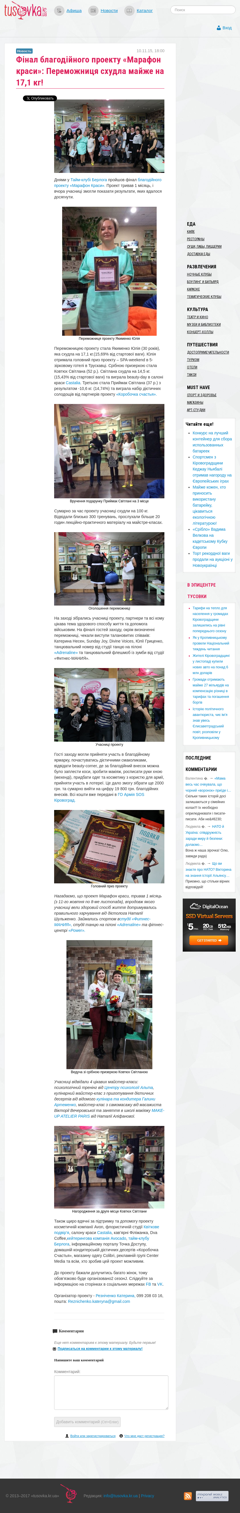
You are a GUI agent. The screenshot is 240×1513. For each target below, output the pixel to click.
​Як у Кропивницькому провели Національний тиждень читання (211, 643)
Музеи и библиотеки (204, 325)
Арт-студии (196, 410)
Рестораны (195, 239)
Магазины (195, 403)
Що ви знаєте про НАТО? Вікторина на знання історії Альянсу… (208, 870)
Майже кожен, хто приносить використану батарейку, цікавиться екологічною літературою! (209, 505)
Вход (227, 28)
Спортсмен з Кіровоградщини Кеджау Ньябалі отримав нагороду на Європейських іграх (212, 469)
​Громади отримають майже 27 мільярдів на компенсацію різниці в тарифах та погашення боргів (211, 691)
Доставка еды (198, 254)
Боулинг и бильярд (203, 282)
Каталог (145, 10)
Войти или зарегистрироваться (92, 1436)
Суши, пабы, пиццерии (204, 247)
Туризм (193, 360)
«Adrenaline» (66, 652)
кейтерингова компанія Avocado (96, 1238)
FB (148, 1284)
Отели (192, 367)
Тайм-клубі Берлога (88, 179)
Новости (109, 10)
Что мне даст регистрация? (144, 1436)
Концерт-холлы (200, 332)
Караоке (193, 289)
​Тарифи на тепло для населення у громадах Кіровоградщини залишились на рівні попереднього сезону (210, 619)
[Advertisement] (211, 129)
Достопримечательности (208, 352)
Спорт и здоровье (202, 395)
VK (160, 1284)
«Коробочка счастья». (136, 394)
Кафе (191, 232)
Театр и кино (197, 317)
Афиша (74, 10)
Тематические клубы (204, 297)
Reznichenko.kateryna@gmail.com (99, 1301)
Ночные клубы (199, 274)
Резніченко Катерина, (116, 1295)
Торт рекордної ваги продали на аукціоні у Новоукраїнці (213, 559)
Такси (191, 375)
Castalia (73, 382)
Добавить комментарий (87, 1422)
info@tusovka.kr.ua (121, 1496)
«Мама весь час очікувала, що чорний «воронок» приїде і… (208, 784)
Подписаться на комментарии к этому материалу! (100, 1349)
